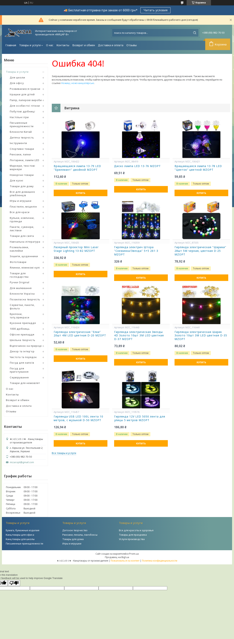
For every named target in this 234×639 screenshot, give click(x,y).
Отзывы (131, 45)
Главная (10, 45)
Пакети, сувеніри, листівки (22, 228)
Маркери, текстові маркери (22, 167)
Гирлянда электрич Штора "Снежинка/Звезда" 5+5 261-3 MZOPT (136, 250)
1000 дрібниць (20, 328)
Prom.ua (134, 553)
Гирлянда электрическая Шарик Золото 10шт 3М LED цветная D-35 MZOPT (201, 335)
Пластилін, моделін (23, 206)
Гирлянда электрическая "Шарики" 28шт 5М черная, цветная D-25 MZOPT (200, 250)
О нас (49, 45)
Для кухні (16, 180)
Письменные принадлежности (22, 124)
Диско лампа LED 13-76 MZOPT (137, 166)
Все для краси (20, 212)
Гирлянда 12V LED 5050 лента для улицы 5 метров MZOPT (139, 418)
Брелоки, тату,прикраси (19, 315)
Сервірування (19, 377)
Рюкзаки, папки (20, 154)
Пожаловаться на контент (125, 560)
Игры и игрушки (20, 201)
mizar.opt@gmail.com (22, 462)
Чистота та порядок (23, 357)
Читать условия (155, 10)
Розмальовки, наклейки (19, 248)
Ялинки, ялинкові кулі (25, 267)
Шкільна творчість (22, 340)
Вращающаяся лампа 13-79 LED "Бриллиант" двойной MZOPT (77, 167)
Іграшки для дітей (22, 94)
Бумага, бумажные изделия (22, 530)
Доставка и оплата (110, 45)
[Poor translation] (14, 583)
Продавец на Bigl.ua (117, 557)
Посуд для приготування (19, 370)
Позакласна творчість (25, 299)
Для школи (17, 77)
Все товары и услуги (64, 453)
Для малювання (21, 288)
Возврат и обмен (83, 45)
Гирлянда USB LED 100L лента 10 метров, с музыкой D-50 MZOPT (78, 418)
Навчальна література (25, 241)
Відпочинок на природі (26, 345)
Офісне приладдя (22, 334)
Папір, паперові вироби (26, 100)
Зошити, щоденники (24, 256)
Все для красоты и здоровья (136, 530)
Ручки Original (19, 282)
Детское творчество (74, 530)
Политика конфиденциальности (159, 560)
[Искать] (195, 33)
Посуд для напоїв (22, 362)
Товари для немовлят (25, 383)
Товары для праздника (133, 534)
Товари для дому (22, 186)
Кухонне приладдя (23, 323)
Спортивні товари (22, 149)
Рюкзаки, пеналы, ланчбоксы (79, 534)
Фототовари (18, 262)
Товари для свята (22, 236)
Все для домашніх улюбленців (22, 193)
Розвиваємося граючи (25, 89)
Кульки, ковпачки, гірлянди (22, 219)
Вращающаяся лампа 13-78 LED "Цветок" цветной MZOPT (198, 167)
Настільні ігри (19, 117)
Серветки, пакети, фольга (22, 306)
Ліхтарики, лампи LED (24, 160)
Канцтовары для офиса (20, 534)
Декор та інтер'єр (22, 351)
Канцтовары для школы (20, 539)
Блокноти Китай (21, 131)
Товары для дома (73, 539)
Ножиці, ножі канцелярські (77, 83)
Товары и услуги (30, 45)
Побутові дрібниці (22, 111)
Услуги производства (132, 539)
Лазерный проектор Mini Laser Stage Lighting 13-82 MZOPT (76, 249)
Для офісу (17, 83)
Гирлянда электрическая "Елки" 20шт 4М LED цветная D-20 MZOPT (80, 333)
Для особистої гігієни (25, 105)
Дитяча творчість (22, 137)
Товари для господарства (19, 275)
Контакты (62, 45)
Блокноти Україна (22, 293)
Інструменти (18, 143)
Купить (80, 193)
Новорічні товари (22, 175)
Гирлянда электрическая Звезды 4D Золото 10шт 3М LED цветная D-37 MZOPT (139, 335)
